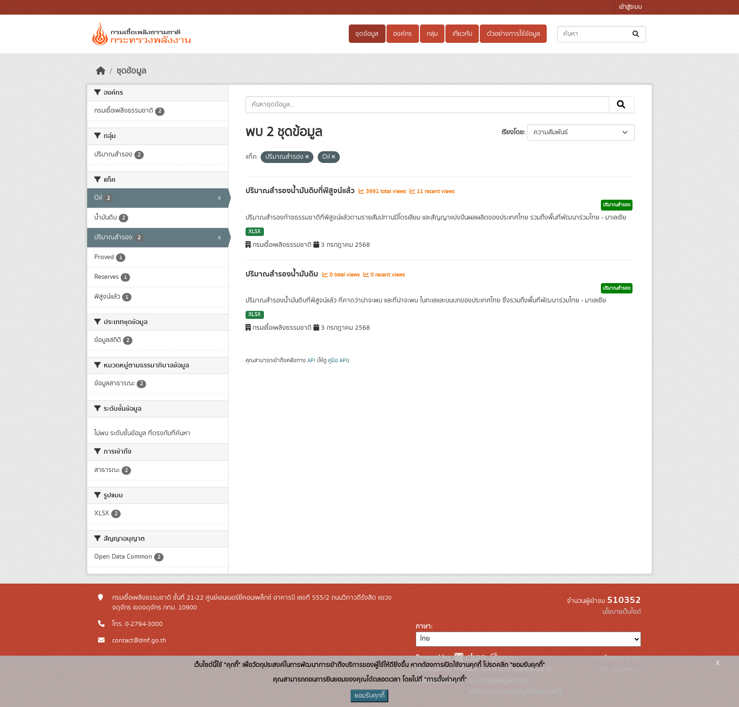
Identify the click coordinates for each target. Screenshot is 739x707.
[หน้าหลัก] (101, 71)
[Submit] (636, 34)
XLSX (254, 232)
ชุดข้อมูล (366, 34)
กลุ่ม (432, 34)
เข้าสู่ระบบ (630, 7)
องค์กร (402, 34)
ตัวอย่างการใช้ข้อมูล (513, 34)
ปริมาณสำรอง (617, 205)
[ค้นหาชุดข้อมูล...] (601, 34)
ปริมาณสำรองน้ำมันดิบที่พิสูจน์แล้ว (301, 191)
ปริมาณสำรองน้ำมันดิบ (283, 274)
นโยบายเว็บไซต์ (621, 612)
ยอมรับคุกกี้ (369, 695)
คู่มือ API (337, 360)
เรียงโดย (512, 132)
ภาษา (423, 626)
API (311, 360)
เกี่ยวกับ (462, 34)
